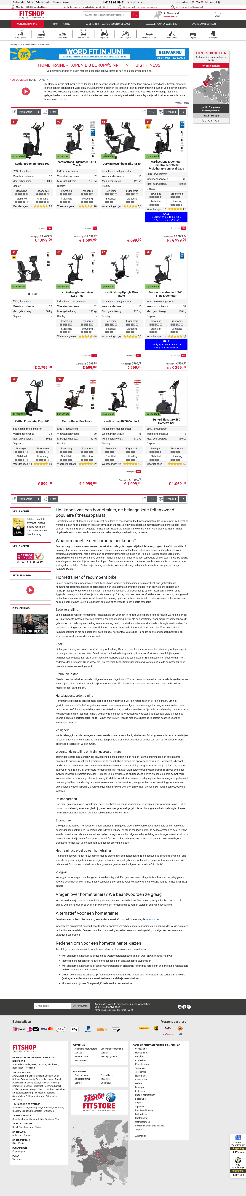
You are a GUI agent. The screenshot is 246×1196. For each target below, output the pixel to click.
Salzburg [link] (49, 1119)
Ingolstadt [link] (38, 1086)
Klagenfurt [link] (34, 1119)
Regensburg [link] (39, 1093)
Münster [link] (16, 1093)
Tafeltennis (140, 1072)
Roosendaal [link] (18, 1068)
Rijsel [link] (14, 1143)
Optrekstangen (142, 1122)
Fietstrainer (140, 1099)
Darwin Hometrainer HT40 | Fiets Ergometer (166, 296)
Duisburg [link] (28, 1082)
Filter (53, 114)
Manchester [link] (36, 1111)
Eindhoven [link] (53, 1064)
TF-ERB (32, 296)
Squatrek (139, 1106)
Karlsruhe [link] (48, 1086)
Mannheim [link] (50, 1089)
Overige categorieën (204, 26)
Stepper (139, 1103)
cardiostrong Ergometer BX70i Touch (77, 165)
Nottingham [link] (48, 1111)
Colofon (30, 2)
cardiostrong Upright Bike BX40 (121, 296)
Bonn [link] (56, 1076)
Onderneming (19, 2)
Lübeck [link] (40, 1089)
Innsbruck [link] (23, 1119)
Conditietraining (27, 26)
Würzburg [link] (17, 1099)
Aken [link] (14, 1076)
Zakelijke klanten (43, 2)
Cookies (78, 1052)
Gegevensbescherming (112, 1049)
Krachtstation (142, 1064)
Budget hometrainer (145, 1095)
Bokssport (140, 1087)
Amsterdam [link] (18, 1064)
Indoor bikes (152, 921)
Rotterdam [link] (30, 1068)
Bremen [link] (39, 1079)
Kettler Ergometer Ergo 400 (32, 423)
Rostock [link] (50, 1093)
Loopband (140, 1056)
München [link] (60, 1089)
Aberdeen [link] (17, 1107)
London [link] (25, 1111)
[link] (18, 529)
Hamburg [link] (17, 1086)
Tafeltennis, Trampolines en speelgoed (108, 26)
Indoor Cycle (141, 1079)
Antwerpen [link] (17, 1135)
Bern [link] (21, 1127)
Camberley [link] (47, 1107)
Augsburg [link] (23, 1076)
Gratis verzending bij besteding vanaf (89, 7)
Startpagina (15, 47)
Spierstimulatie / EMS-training (149, 1125)
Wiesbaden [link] (51, 1096)
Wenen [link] (58, 1119)
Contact (66, 2)
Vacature (57, 2)
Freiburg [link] (55, 1082)
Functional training (144, 1110)
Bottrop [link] (16, 1079)
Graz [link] (14, 1119)
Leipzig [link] (32, 1089)
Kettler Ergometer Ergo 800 (32, 165)
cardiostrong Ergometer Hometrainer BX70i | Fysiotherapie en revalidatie (166, 167)
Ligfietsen (140, 1091)
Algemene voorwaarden (86, 1049)
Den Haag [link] (42, 1064)
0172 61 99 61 (211, 120)
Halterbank (140, 1076)
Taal (199, 2)
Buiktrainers (141, 1114)
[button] (182, 114)
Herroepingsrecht (109, 1056)
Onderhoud (106, 1083)
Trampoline (140, 1068)
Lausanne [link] (29, 1127)
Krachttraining (61, 26)
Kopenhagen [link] (18, 1151)
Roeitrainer (140, 1060)
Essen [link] (36, 1082)
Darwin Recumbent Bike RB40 (122, 165)
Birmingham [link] (35, 1107)
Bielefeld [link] (40, 1076)
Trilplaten (139, 1129)
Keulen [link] (24, 1089)
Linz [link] (42, 1119)
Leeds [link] (25, 1107)
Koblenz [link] (16, 1089)
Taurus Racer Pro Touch (77, 423)
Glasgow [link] (16, 1111)
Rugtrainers (141, 1118)
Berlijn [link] (32, 1076)
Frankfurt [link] (45, 1082)
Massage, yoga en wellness (161, 26)
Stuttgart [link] (40, 1096)
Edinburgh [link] (58, 1107)
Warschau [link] (17, 1159)
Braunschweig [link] (28, 1079)
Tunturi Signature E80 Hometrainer (166, 423)
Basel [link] (15, 1127)
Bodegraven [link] (31, 1064)
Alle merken (140, 1136)
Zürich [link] (38, 1127)
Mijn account (212, 2)
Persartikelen (107, 1075)
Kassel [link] (57, 1086)
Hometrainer (45, 47)
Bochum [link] (49, 1076)
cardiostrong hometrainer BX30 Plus (77, 296)
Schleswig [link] (30, 1096)
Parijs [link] (21, 1143)
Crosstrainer (141, 1049)
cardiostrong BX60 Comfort (121, 423)
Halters (138, 1083)
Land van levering (185, 2)
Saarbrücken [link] (18, 1096)
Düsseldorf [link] (17, 1082)
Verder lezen (182, 105)
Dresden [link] (59, 1079)
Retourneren (81, 1060)
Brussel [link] (27, 1135)
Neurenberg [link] (27, 1093)
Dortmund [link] (49, 1079)
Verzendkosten (82, 1056)
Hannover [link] (27, 1086)
